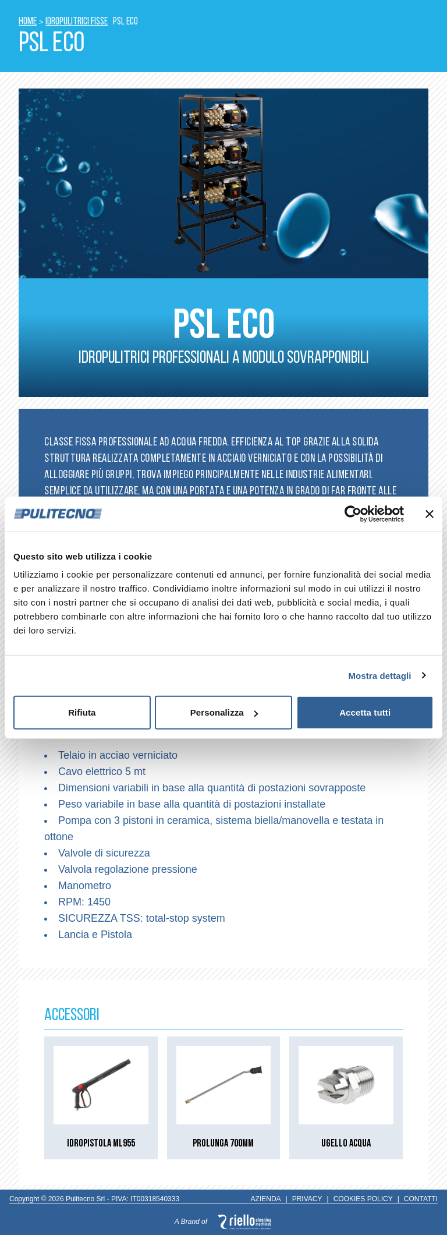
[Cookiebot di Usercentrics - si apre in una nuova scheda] (353, 513)
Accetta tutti (365, 712)
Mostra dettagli (379, 675)
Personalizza (224, 712)
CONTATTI (421, 1199)
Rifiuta (81, 712)
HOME (28, 21)
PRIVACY (307, 1199)
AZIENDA (266, 1199)
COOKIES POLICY (363, 1199)
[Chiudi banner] (429, 513)
